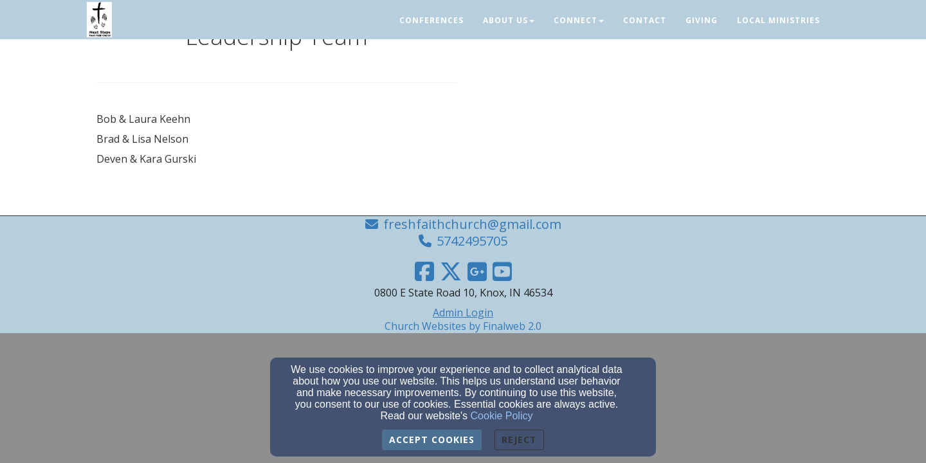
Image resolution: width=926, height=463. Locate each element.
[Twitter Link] (451, 271)
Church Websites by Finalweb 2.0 (463, 326)
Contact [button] (644, 20)
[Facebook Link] (424, 271)
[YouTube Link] (502, 271)
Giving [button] (701, 20)
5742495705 (472, 241)
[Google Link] (477, 271)
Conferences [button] (431, 20)
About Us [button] (508, 20)
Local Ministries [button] (778, 20)
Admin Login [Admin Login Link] (463, 312)
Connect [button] (579, 20)
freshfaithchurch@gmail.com (472, 224)
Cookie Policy (502, 415)
